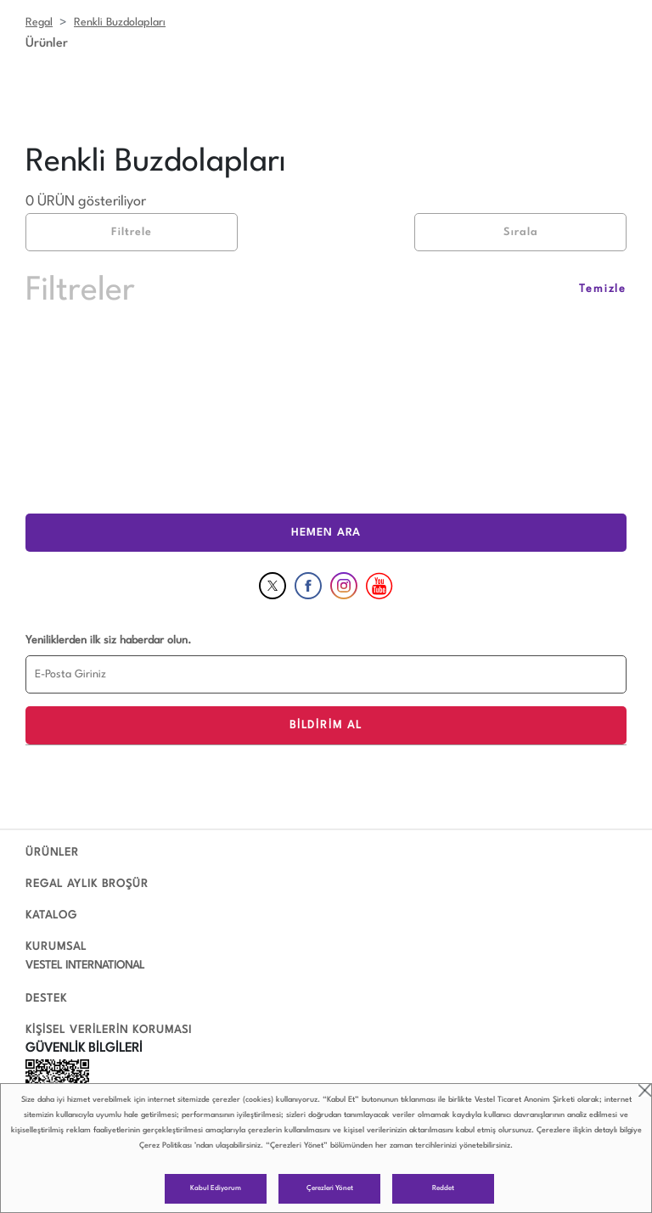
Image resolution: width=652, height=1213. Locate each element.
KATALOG (51, 915)
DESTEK (46, 998)
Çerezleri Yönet (329, 1188)
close (644, 1090)
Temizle (603, 289)
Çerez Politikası (165, 1145)
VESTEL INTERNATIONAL (84, 965)
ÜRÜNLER (52, 852)
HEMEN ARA (326, 532)
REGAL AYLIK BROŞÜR (87, 884)
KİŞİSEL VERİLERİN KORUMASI (108, 1030)
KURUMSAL (56, 946)
